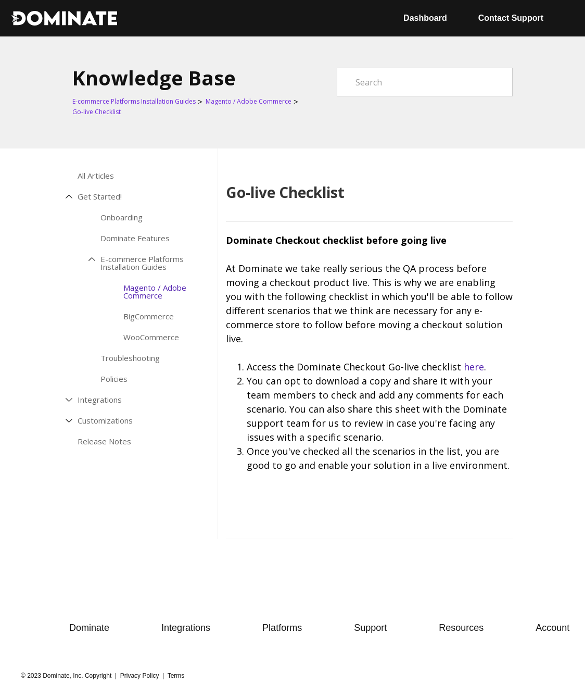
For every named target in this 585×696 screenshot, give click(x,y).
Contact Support (510, 18)
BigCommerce (148, 316)
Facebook (484, 520)
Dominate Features (135, 238)
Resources (461, 628)
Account (552, 628)
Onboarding (121, 217)
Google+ (505, 520)
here (474, 367)
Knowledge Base (154, 77)
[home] (64, 18)
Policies (114, 379)
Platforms (282, 628)
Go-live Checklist (96, 111)
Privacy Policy (139, 675)
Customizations (105, 420)
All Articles (96, 176)
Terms (176, 675)
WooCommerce (151, 337)
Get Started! (100, 196)
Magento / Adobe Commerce (248, 101)
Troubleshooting (130, 358)
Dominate (89, 628)
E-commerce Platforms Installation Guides (134, 101)
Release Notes (104, 441)
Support (370, 628)
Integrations (100, 399)
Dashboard (425, 18)
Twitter (463, 520)
